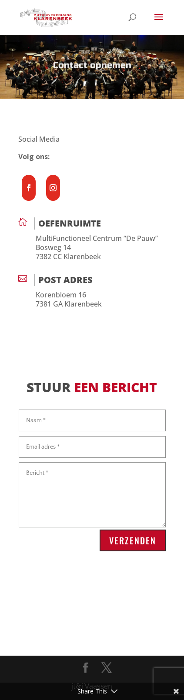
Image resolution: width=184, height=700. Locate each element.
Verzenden (132, 540)
